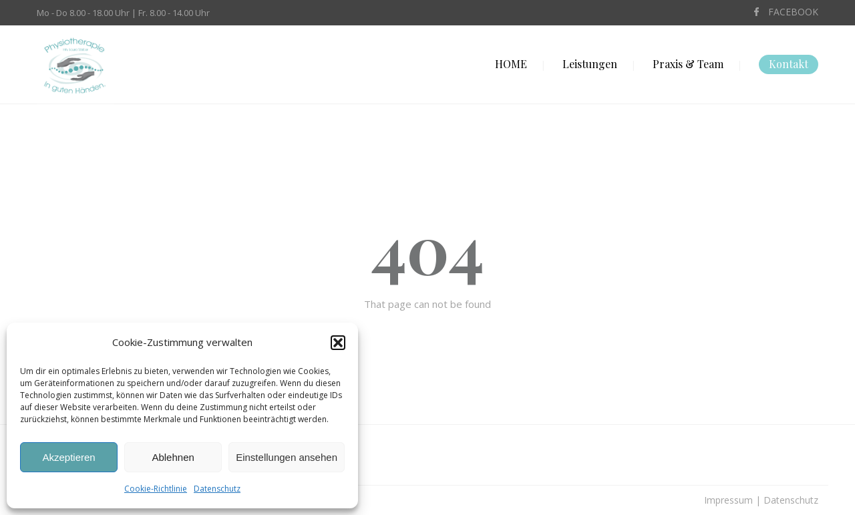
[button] (338, 342)
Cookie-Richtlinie (155, 488)
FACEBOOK (793, 11)
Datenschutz (217, 488)
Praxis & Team (688, 64)
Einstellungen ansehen (286, 457)
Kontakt (788, 64)
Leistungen (589, 64)
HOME (511, 64)
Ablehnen (173, 457)
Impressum (728, 500)
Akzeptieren (68, 457)
